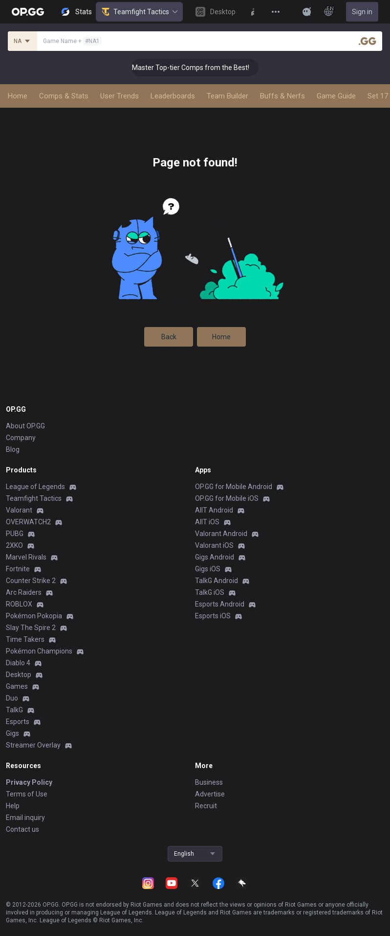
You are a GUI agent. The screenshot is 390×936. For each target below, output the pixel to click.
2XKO (14, 545)
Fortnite (18, 569)
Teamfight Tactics (139, 12)
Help (13, 806)
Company (21, 438)
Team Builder (227, 96)
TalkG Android (216, 581)
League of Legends (35, 487)
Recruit (206, 806)
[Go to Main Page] (28, 11)
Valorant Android (221, 534)
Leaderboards (173, 96)
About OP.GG (25, 426)
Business (209, 782)
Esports (17, 721)
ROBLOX (19, 604)
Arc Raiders (24, 592)
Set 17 (378, 96)
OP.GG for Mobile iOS (227, 498)
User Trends (119, 96)
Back (168, 337)
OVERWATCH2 (28, 522)
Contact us (22, 829)
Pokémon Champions (39, 651)
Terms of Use (26, 794)
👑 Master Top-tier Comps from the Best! (197, 67)
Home (17, 96)
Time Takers (25, 639)
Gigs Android (214, 557)
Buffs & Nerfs (282, 96)
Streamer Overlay (33, 745)
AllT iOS (207, 522)
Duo (12, 698)
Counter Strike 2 (31, 581)
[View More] (275, 12)
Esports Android (219, 604)
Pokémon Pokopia (34, 616)
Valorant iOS (214, 545)
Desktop (18, 675)
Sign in (362, 12)
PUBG (14, 534)
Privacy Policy (29, 782)
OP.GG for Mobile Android (233, 487)
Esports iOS (213, 616)
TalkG (14, 710)
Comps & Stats (63, 96)
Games (17, 686)
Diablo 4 (18, 663)
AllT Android (214, 510)
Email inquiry (25, 817)
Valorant (19, 510)
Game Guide (336, 96)
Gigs (12, 733)
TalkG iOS (209, 592)
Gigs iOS (207, 569)
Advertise (210, 794)
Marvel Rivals (26, 557)
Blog (13, 449)
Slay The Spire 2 (31, 628)
